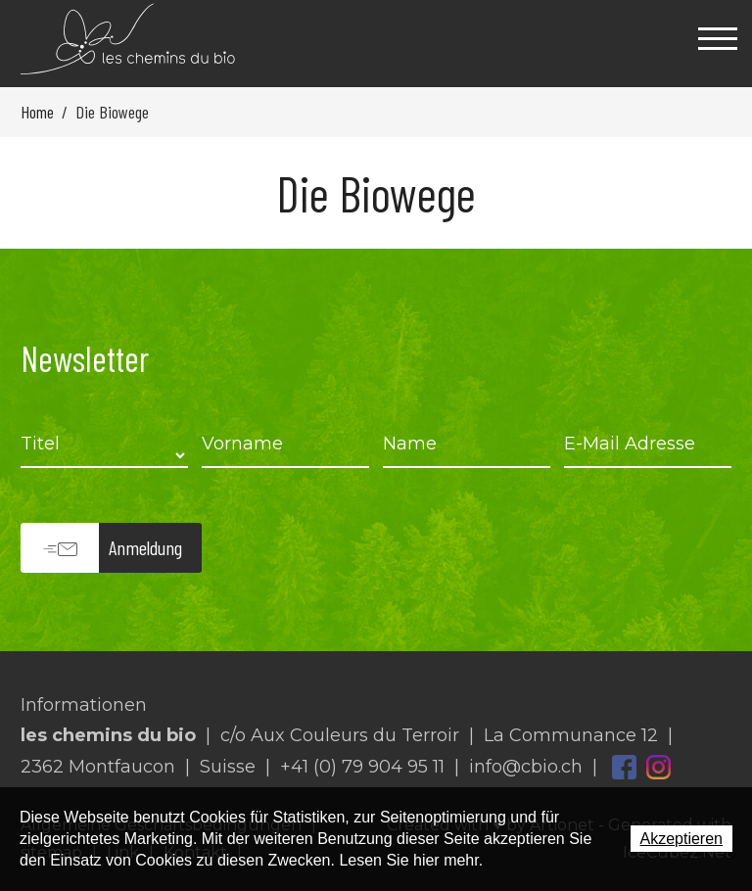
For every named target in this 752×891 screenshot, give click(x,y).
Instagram (658, 767)
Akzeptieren (682, 838)
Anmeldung (145, 547)
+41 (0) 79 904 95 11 (362, 766)
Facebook (624, 767)
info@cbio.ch (526, 766)
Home (37, 111)
